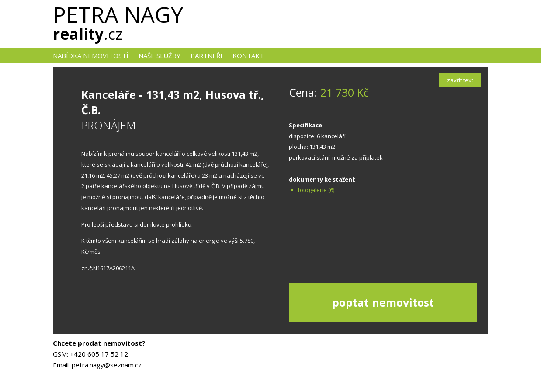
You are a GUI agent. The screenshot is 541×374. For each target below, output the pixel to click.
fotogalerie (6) (316, 190)
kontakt (248, 55)
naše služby (159, 55)
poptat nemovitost (383, 302)
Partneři (206, 55)
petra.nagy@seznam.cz (107, 364)
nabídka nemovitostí (90, 55)
